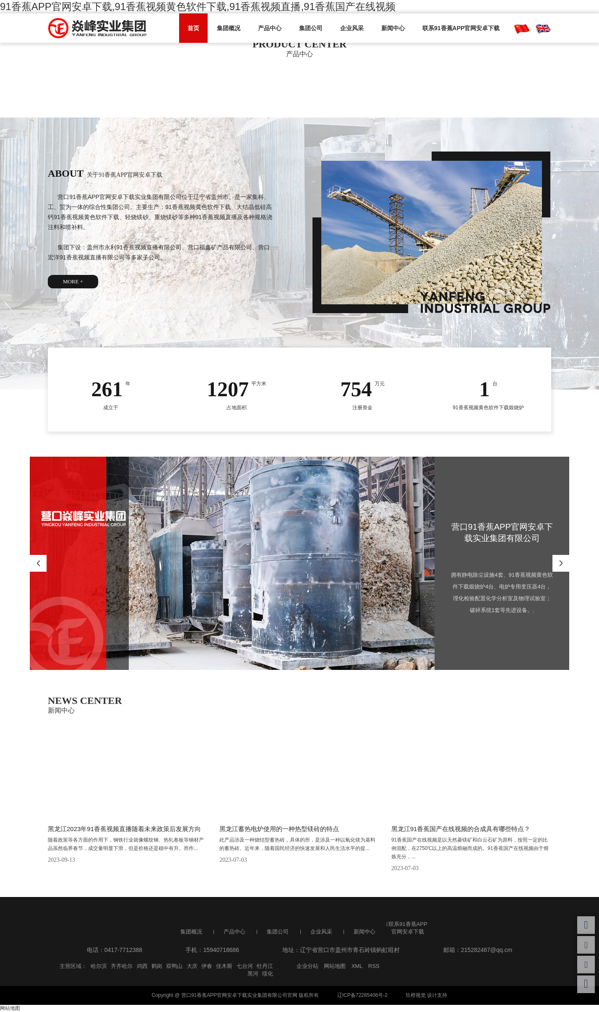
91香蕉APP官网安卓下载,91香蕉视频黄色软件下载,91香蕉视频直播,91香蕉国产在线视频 (198, 6)
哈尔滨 (99, 966)
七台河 (245, 966)
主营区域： (73, 966)
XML (357, 966)
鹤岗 (156, 966)
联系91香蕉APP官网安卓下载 (461, 28)
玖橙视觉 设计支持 (426, 995)
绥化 (267, 973)
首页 (193, 28)
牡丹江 (265, 966)
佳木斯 (224, 966)
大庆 (192, 966)
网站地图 (335, 966)
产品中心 (269, 28)
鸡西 (142, 966)
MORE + (73, 281)
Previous (38, 563)
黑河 (252, 973)
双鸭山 (174, 966)
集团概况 (228, 28)
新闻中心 (393, 28)
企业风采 (352, 28)
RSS (374, 966)
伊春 (206, 966)
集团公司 (311, 28)
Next (560, 563)
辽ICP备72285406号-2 (362, 995)
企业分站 (307, 966)
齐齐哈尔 (122, 966)
